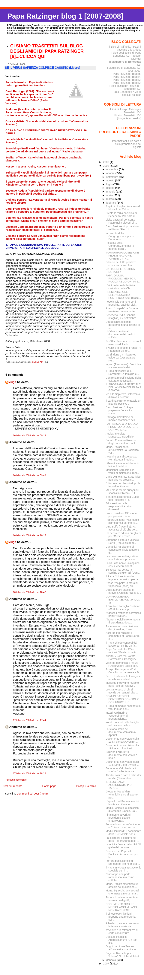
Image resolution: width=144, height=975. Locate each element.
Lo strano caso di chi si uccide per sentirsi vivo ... (122, 691)
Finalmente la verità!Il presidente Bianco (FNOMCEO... (118, 817)
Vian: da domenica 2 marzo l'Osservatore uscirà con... (122, 664)
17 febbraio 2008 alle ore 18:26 (29, 773)
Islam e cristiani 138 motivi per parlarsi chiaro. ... (121, 515)
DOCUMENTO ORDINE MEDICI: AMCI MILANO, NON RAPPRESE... (122, 907)
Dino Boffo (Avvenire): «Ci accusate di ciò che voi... (122, 528)
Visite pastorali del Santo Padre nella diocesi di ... (121, 221)
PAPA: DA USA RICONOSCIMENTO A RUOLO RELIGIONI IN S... (123, 278)
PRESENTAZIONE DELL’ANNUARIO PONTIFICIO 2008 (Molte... (123, 294)
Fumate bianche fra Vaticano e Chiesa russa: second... (123, 826)
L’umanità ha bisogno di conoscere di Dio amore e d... (122, 549)
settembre (112, 176)
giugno (110, 187)
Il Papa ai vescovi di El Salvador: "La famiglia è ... (123, 372)
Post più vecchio (86, 786)
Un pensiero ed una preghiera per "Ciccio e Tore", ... (123, 535)
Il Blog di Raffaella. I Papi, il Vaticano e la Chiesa (125, 48)
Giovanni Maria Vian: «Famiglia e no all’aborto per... (122, 794)
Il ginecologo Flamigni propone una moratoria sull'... (121, 916)
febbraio (111, 202)
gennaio (111, 959)
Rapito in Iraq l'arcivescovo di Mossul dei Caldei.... (123, 208)
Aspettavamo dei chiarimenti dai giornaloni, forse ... (122, 628)
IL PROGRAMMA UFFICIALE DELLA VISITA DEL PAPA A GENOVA (123, 387)
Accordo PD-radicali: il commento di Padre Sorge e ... (123, 635)
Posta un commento (16, 780)
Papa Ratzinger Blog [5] (127, 73)
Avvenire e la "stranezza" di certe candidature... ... (122, 932)
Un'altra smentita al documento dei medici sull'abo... (120, 334)
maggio (111, 191)
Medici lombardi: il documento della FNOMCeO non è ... (123, 833)
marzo (110, 198)
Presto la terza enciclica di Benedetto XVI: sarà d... (121, 215)
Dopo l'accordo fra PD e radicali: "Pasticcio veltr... (122, 651)
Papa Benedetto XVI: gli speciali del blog (127, 93)
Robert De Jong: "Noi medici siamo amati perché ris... (122, 521)
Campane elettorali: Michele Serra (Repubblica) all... (122, 541)
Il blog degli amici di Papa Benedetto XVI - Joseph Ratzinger (126, 55)
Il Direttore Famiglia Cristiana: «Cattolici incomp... (123, 608)
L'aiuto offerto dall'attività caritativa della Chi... (120, 287)
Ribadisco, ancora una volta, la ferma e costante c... (122, 925)
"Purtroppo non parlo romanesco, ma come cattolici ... (120, 877)
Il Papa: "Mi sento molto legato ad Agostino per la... (123, 578)
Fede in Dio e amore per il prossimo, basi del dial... (121, 303)
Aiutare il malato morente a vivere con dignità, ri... (122, 899)
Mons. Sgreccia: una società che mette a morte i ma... (122, 892)
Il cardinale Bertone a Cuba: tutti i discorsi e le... (122, 498)
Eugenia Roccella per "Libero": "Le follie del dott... (123, 955)
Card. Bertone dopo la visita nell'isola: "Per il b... (122, 228)
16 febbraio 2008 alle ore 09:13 (29, 435)
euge (12, 382)
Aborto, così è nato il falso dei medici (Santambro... (123, 777)
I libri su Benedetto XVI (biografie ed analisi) (127, 117)
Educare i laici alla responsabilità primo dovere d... (119, 506)
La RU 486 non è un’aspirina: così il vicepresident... (123, 565)
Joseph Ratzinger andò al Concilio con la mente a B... (123, 671)
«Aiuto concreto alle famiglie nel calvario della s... (122, 724)
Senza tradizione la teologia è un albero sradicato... (123, 678)
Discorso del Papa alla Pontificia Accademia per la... (122, 854)
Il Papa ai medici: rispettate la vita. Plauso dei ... (123, 707)
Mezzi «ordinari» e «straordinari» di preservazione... (117, 715)
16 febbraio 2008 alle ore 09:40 (29, 475)
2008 (106, 165)
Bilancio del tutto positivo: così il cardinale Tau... (121, 264)
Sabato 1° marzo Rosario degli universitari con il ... (122, 442)
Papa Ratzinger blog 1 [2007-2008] (65, 16)
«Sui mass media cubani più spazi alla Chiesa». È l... (122, 492)
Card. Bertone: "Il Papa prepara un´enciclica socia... (119, 410)
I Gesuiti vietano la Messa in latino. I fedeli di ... (122, 465)
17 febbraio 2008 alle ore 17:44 (29, 720)
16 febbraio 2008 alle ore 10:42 (29, 592)
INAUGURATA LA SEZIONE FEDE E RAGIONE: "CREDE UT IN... (122, 255)
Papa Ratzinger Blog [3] (127, 79)
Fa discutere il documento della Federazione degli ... (122, 839)
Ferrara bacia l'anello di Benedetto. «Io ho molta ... (123, 862)
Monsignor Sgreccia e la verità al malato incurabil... (123, 471)
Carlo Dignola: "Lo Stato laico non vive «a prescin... (123, 478)
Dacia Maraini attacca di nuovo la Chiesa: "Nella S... (123, 591)
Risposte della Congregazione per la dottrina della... (120, 245)
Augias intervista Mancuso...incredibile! (120, 435)
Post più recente (12, 786)
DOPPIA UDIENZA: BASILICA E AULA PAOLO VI (123, 599)
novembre (112, 169)
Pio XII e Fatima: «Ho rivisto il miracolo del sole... (123, 343)
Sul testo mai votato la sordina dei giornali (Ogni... (123, 571)
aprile (110, 195)
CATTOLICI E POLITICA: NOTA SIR (121, 270)
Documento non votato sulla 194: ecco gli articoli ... (122, 747)
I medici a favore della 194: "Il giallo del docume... (123, 846)
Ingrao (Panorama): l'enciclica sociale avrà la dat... (123, 366)
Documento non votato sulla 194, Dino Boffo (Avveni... (122, 763)
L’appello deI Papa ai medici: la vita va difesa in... (123, 803)
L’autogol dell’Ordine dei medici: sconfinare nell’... (122, 419)
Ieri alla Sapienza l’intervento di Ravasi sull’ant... (123, 396)
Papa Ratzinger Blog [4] (127, 76)
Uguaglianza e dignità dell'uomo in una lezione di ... (123, 324)
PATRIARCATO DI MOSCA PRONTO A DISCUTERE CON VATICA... (122, 426)
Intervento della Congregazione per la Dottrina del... (120, 236)
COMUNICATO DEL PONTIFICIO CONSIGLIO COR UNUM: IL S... (122, 699)
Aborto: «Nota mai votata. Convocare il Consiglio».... (123, 658)
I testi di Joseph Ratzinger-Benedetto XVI (125, 87)
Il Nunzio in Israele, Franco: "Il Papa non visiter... (123, 349)
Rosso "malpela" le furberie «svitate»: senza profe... (122, 310)
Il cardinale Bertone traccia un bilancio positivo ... (123, 402)
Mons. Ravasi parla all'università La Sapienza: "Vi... (122, 449)
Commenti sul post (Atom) (32, 793)
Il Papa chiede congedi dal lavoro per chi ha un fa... (121, 644)
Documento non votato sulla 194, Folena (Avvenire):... (122, 740)
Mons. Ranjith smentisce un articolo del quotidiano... (122, 885)
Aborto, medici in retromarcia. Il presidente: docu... (123, 621)
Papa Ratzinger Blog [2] (127, 82)
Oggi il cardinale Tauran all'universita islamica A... (122, 948)
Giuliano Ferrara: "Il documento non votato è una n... (121, 755)
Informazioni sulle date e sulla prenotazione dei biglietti (126, 143)
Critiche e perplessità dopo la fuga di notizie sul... (123, 485)
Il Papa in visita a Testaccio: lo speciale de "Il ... (123, 869)
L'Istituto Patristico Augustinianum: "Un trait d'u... (121, 939)
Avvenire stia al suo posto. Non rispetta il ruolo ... (121, 458)
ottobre (111, 173)
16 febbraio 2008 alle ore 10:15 (29, 535)
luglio (109, 184)
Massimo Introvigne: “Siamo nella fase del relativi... (122, 684)
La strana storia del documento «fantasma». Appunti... (121, 732)
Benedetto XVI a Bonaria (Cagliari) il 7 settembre (121, 317)
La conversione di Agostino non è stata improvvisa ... (122, 558)
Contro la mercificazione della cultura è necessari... (123, 379)
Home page (49, 786)
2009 (106, 162)
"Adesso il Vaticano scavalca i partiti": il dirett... (123, 614)
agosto (110, 180)
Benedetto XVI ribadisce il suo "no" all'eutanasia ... (121, 770)
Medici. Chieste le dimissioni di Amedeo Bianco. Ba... (122, 809)
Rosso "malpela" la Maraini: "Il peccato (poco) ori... (122, 584)
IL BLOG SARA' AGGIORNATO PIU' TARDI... (119, 784)
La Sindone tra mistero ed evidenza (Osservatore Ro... (121, 357)
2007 (106, 963)
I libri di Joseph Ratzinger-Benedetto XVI (125, 111)
